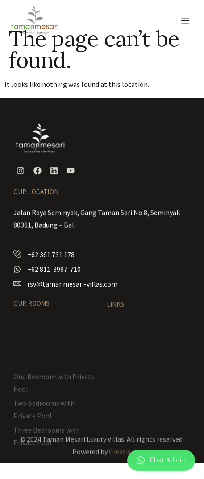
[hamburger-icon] (185, 21)
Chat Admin (168, 461)
